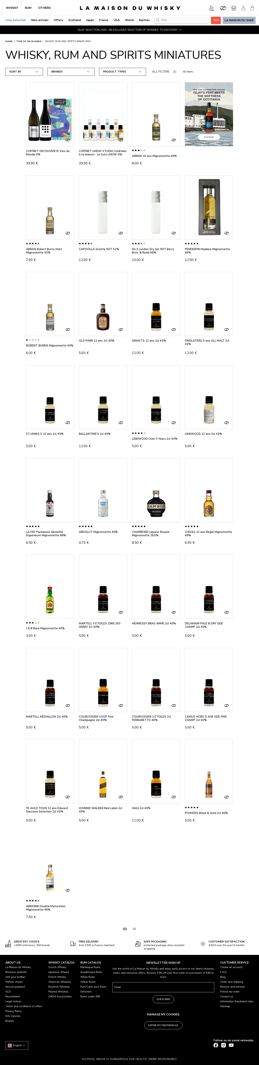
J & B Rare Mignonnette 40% (45, 628)
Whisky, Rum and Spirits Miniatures (68, 41)
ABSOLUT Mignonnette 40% (98, 532)
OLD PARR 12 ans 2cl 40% (96, 341)
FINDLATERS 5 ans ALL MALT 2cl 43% (207, 342)
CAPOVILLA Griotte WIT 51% (99, 249)
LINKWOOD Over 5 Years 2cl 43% (154, 439)
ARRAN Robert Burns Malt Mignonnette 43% (44, 250)
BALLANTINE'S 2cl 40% (94, 434)
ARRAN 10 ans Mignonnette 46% (154, 156)
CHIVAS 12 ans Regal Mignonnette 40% (208, 533)
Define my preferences (163, 1025)
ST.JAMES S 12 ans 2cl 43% (44, 434)
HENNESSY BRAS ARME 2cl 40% (154, 623)
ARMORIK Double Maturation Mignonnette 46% (46, 907)
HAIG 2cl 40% (141, 808)
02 (134, 929)
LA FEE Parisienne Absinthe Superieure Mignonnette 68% (46, 533)
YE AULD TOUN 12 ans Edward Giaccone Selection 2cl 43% (47, 809)
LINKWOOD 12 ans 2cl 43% (203, 434)
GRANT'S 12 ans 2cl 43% (149, 341)
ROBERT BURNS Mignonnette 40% (49, 345)
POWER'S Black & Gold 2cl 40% (206, 813)
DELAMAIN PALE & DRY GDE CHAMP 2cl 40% (204, 625)
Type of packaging (28, 41)
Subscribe (163, 999)
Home (8, 41)
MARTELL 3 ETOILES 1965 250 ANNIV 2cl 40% (99, 625)
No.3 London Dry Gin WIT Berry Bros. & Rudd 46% (153, 250)
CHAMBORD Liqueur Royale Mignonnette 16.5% (150, 533)
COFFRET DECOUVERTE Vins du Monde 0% (48, 152)
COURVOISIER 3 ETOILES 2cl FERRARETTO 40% (151, 718)
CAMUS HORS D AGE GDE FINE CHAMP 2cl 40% (206, 718)
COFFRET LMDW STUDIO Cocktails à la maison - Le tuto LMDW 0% (102, 152)
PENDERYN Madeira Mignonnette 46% (207, 250)
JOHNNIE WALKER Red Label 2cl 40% (100, 809)
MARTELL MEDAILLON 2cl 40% (47, 717)
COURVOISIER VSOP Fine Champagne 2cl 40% (96, 718)
